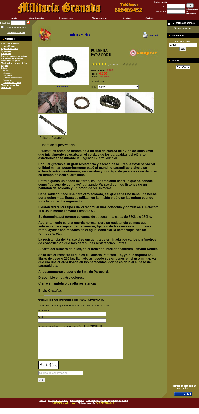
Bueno (130, 64)
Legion (4, 65)
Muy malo (124, 64)
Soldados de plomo (12, 82)
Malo (127, 64)
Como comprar (99, 18)
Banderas (7, 75)
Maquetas (7, 80)
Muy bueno (133, 64)
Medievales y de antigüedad (14, 63)
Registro (149, 18)
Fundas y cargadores (12, 77)
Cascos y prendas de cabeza (14, 56)
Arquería (7, 73)
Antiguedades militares (12, 58)
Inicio (14, 18)
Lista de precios (36, 18)
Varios (85, 34)
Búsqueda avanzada (16, 32)
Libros (4, 68)
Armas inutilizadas (10, 43)
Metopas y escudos (10, 85)
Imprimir (154, 35)
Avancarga (6, 51)
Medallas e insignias (10, 60)
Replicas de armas (9, 48)
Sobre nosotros (66, 18)
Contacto (127, 18)
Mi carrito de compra (58, 406)
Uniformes (6, 53)
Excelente (136, 64)
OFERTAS (6, 87)
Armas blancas (8, 46)
